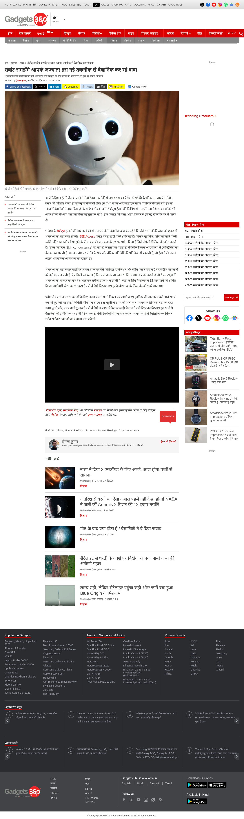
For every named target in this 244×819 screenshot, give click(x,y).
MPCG (151, 4)
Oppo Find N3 (13, 688)
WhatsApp (153, 798)
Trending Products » (200, 116)
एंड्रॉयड (54, 415)
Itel (192, 645)
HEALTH (87, 4)
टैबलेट (26, 40)
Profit (27, 4)
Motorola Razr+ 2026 (99, 669)
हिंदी (35, 4)
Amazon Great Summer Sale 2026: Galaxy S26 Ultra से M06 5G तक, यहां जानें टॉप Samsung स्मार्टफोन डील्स (97, 717)
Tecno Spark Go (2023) (18, 692)
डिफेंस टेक (115, 33)
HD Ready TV (51, 693)
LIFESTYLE (75, 4)
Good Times (175, 4)
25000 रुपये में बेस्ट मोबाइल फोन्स (201, 267)
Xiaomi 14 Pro (13, 684)
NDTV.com (92, 797)
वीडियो (95, 33)
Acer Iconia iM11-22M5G (101, 681)
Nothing (194, 661)
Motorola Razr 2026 (98, 665)
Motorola (195, 657)
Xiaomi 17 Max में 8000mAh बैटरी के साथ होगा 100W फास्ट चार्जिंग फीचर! (37, 751)
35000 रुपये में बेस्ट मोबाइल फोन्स (201, 279)
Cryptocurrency (52, 653)
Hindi (140, 783)
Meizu (193, 653)
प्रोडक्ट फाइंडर (149, 33)
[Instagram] (216, 318)
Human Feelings (74, 430)
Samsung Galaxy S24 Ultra (58, 661)
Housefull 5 (49, 677)
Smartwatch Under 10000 (19, 664)
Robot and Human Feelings (101, 430)
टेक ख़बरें (24, 33)
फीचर (81, 33)
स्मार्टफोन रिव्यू (70, 410)
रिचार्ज (184, 33)
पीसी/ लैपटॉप (69, 40)
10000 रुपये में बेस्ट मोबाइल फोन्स (201, 242)
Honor (168, 665)
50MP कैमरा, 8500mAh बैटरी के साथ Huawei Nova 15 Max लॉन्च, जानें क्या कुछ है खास (215, 717)
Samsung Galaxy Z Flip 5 (57, 669)
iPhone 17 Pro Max (15, 648)
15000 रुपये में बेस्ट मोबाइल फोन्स (201, 254)
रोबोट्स (61, 231)
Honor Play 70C (96, 653)
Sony (219, 657)
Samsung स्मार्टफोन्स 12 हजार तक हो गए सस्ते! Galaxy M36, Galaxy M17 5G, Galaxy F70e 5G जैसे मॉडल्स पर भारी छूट (157, 753)
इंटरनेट (127, 40)
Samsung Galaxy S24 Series (59, 649)
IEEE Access (87, 236)
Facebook (124, 798)
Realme (220, 645)
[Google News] (234, 318)
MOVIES (43, 4)
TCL (218, 661)
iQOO (193, 641)
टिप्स (85, 40)
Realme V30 (50, 641)
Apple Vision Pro (14, 668)
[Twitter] (198, 318)
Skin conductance (129, 430)
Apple (168, 653)
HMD (168, 661)
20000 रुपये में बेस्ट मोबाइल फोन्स (201, 261)
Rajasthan (139, 4)
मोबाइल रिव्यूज (193, 332)
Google (169, 657)
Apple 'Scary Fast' (53, 673)
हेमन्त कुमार (21, 80)
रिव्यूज (67, 33)
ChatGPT (10, 652)
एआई (45, 33)
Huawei (169, 669)
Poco (219, 641)
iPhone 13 (10, 680)
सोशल (141, 40)
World (17, 4)
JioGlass (48, 689)
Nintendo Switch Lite (135, 665)
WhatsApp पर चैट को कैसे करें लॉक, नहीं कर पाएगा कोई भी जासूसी (156, 715)
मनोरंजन (52, 40)
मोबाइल (12, 40)
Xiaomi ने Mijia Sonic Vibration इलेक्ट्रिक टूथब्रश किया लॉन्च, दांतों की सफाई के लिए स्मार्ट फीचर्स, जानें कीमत (216, 753)
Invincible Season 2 (54, 685)
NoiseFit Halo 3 (132, 645)
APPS (128, 4)
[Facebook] (189, 318)
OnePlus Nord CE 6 (98, 649)
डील (199, 33)
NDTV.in (90, 802)
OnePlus (195, 669)
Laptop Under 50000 (16, 660)
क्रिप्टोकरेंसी (215, 33)
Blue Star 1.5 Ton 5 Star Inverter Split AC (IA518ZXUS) (136, 672)
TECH (96, 4)
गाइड (131, 33)
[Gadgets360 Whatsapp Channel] (225, 318)
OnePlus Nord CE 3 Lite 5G (20, 676)
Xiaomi (220, 669)
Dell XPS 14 (93, 677)
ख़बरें (22, 63)
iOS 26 (8, 656)
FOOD (64, 4)
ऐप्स (38, 40)
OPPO (194, 673)
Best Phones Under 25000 (58, 645)
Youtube (138, 798)
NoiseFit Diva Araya (134, 649)
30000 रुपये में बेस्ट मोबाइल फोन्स (201, 273)
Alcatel (168, 649)
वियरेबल (156, 40)
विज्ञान (114, 40)
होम (10, 33)
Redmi (219, 649)
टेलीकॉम (99, 40)
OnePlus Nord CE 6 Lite (100, 645)
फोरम (170, 33)
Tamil (168, 783)
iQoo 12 (47, 657)
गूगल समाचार (94, 415)
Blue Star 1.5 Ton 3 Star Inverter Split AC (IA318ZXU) (139, 681)
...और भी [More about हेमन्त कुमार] (139, 445)
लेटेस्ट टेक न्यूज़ (53, 410)
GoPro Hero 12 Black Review (60, 681)
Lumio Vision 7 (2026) (135, 657)
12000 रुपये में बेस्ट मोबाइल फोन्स (201, 248)
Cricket (54, 4)
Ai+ (167, 645)
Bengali (154, 783)
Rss (160, 798)
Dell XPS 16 (93, 673)
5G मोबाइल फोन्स (194, 230)
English (126, 783)
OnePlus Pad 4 (132, 641)
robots (59, 430)
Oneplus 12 (11, 672)
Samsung (221, 653)
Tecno (219, 665)
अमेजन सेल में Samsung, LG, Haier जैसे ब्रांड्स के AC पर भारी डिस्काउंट (36, 715)
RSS (53, 778)
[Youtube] (207, 318)
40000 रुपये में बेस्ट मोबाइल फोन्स (201, 285)
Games (105, 4)
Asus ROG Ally (131, 661)
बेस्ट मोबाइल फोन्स (194, 236)
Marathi (161, 4)
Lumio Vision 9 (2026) (135, 653)
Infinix (168, 673)
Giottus (47, 665)
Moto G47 (92, 661)
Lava (193, 649)
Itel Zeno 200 (94, 641)
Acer (167, 641)
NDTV (8, 4)
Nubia (193, 665)
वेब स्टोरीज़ (172, 40)
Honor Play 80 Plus (98, 657)
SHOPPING (117, 4)
